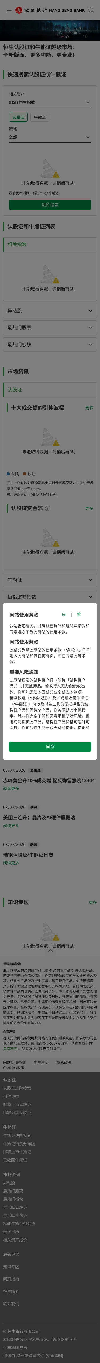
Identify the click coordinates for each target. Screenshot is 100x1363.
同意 (50, 747)
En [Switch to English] (64, 614)
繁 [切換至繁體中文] (79, 614)
